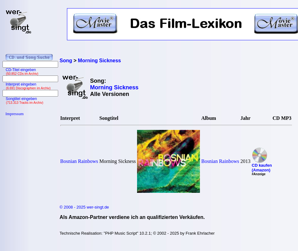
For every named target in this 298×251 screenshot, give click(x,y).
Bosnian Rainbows (79, 161)
